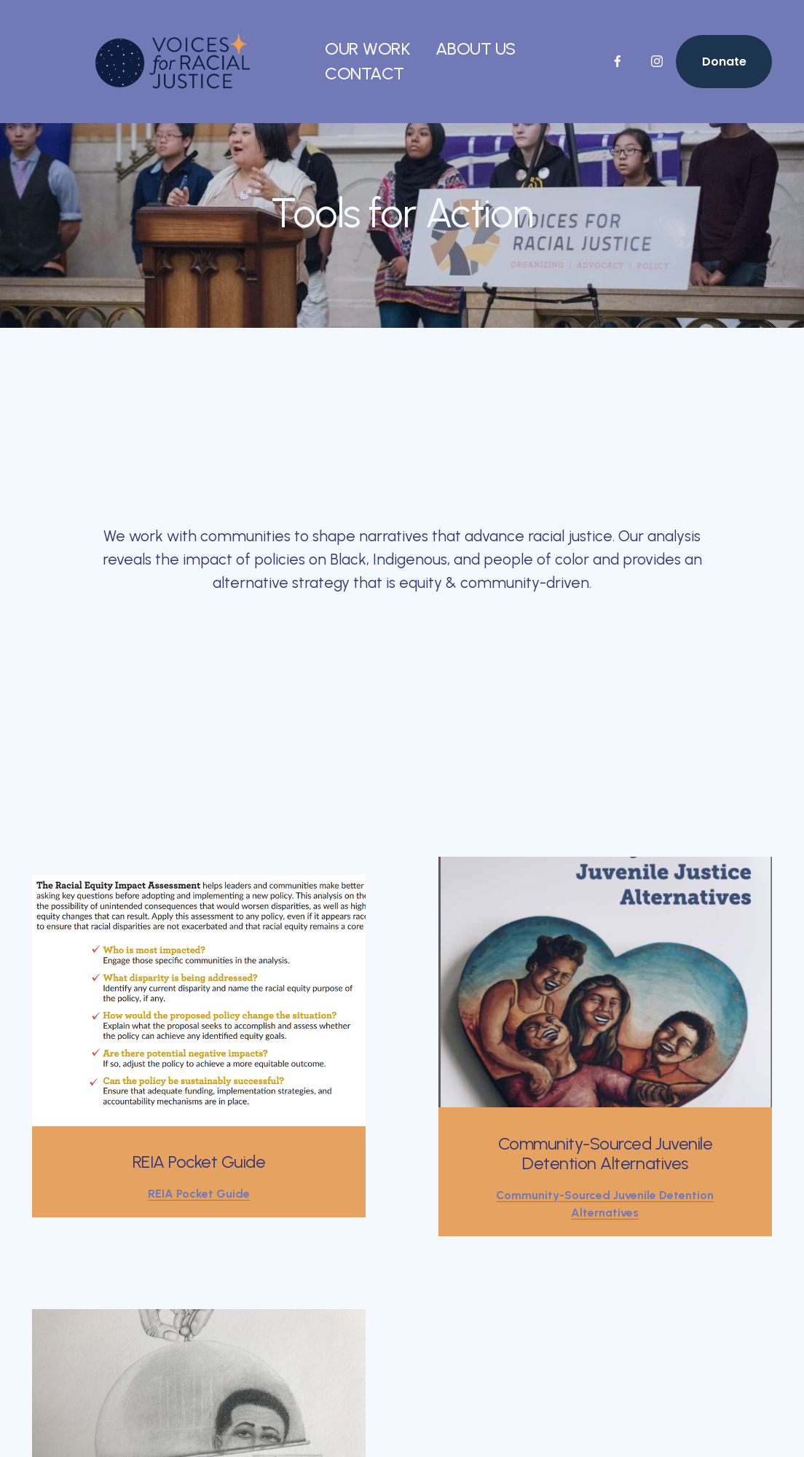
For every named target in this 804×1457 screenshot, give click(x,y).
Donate (724, 61)
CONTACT (364, 73)
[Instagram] (657, 61)
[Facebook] (617, 61)
